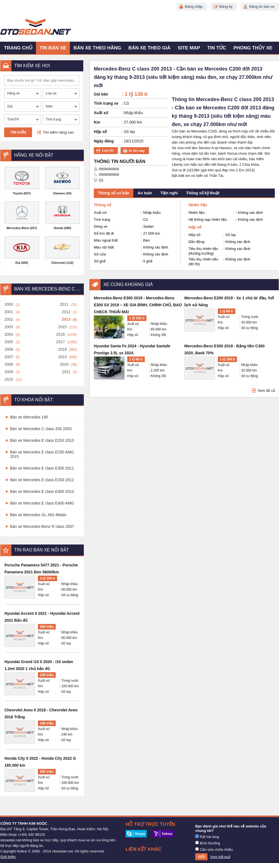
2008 (8, 364)
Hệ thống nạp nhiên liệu (208, 219)
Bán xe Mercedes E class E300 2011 (42, 468)
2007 (8, 357)
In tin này (137, 151)
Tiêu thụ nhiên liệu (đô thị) (203, 261)
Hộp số (43, 595)
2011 (64, 304)
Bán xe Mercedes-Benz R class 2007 (42, 526)
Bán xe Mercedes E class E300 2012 (42, 480)
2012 (66, 312)
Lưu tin (108, 150)
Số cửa (100, 254)
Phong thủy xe (252, 48)
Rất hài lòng (207, 836)
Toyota (18, 193)
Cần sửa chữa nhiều (214, 849)
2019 (62, 357)
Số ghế (100, 261)
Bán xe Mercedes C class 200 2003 (41, 429)
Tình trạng (102, 219)
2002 (8, 319)
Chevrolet (58, 262)
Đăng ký (225, 6)
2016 (60, 334)
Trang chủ (18, 48)
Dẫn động (196, 242)
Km (40, 589)
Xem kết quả (220, 857)
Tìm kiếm (18, 132)
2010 (8, 379)
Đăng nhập (193, 6)
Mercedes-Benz (17, 228)
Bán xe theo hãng (97, 48)
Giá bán (101, 94)
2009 (8, 372)
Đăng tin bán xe (262, 6)
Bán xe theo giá (149, 48)
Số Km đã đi (104, 233)
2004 (8, 334)
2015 (62, 327)
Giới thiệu (8, 857)
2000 (8, 304)
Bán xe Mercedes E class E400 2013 (42, 491)
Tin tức (216, 48)
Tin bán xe (53, 48)
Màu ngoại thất (106, 240)
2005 (8, 342)
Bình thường (207, 843)
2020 (64, 364)
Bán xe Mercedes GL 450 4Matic (38, 515)
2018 (62, 349)
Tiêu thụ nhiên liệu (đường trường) (203, 251)
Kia (17, 262)
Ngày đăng (104, 141)
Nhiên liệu (197, 212)
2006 (8, 349)
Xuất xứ (44, 584)
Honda (58, 228)
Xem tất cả (266, 390)
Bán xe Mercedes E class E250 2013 (42, 440)
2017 (60, 342)
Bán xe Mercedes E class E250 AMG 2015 (42, 454)
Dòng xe (100, 226)
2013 (66, 319)
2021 (66, 372)
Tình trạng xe (106, 103)
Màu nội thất (104, 247)
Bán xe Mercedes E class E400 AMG (42, 503)
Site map (189, 48)
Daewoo (59, 193)
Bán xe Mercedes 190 (29, 417)
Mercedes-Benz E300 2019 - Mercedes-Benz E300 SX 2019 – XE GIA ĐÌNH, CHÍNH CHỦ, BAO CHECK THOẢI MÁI (138, 305)
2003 (8, 327)
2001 (8, 312)
